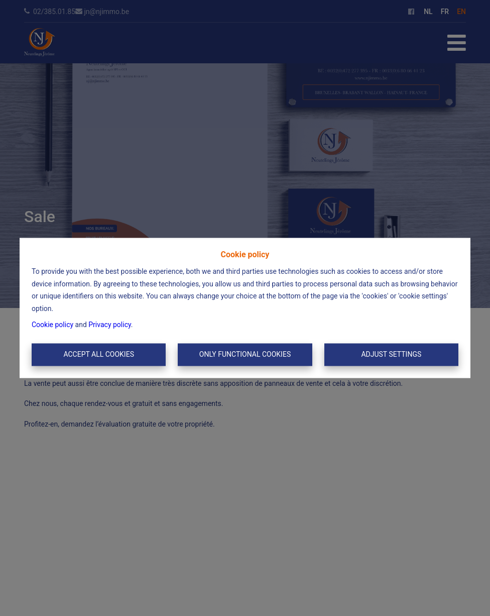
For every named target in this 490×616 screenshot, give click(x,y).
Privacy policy (109, 325)
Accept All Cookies (98, 354)
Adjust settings (391, 354)
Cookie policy (52, 325)
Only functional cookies (245, 354)
